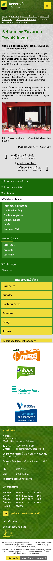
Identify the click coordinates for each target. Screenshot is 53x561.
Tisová (7, 331)
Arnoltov (8, 313)
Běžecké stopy (8, 264)
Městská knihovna (11, 199)
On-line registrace (14, 215)
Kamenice (9, 286)
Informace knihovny (26, 19)
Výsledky (9, 254)
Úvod (4, 16)
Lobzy (6, 322)
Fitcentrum (7, 270)
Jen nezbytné (27, 558)
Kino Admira (8, 193)
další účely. (32, 546)
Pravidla (8, 250)
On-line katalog (13, 210)
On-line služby (12, 219)
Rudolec (7, 295)
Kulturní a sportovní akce (14, 181)
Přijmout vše (12, 558)
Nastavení (41, 558)
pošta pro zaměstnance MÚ (25, 513)
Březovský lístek (9, 238)
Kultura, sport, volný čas (24, 16)
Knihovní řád (11, 229)
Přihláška (9, 245)
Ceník (7, 224)
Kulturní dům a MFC (12, 187)
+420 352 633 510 (25, 446)
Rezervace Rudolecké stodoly (19, 340)
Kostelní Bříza (11, 304)
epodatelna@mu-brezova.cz (30, 449)
